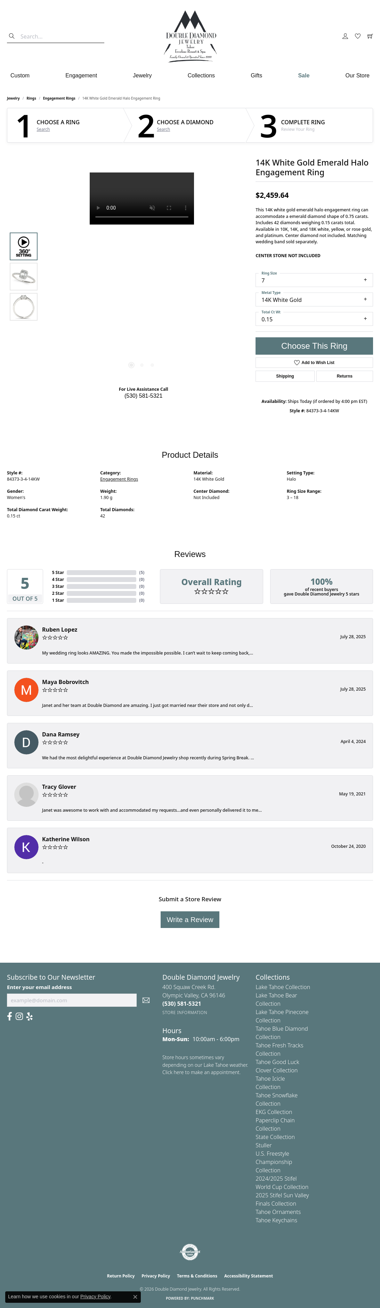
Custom (20, 75)
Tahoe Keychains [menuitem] (276, 1220)
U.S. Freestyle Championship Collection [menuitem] (274, 1162)
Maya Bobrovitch (65, 682)
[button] (345, 36)
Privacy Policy (156, 1276)
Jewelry (142, 75)
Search (43, 129)
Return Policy (121, 1276)
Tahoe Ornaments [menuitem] (278, 1212)
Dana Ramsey (61, 734)
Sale (303, 75)
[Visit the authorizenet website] (190, 1252)
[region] (142, 276)
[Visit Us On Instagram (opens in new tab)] (19, 1016)
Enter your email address (39, 987)
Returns (345, 376)
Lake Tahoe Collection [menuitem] (283, 987)
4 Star (58, 579)
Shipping (285, 376)
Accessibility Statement (248, 1276)
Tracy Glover (59, 787)
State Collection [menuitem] (275, 1137)
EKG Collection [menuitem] (274, 1112)
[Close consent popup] (135, 1297)
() (141, 572)
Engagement (81, 75)
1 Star (58, 600)
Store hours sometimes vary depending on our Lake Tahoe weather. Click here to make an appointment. (205, 1064)
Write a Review (190, 919)
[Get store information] (184, 1012)
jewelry (13, 98)
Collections (201, 75)
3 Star (58, 586)
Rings (31, 98)
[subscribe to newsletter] (146, 1000)
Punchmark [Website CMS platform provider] (202, 1298)
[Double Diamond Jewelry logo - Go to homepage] (190, 36)
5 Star (58, 572)
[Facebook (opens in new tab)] (9, 1016)
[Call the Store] (181, 1003)
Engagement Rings (59, 98)
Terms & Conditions (197, 1276)
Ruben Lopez (59, 629)
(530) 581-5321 (143, 396)
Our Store (358, 75)
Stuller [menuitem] (264, 1145)
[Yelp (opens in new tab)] (29, 1016)
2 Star (58, 593)
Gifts (256, 75)
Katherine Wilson (66, 839)
